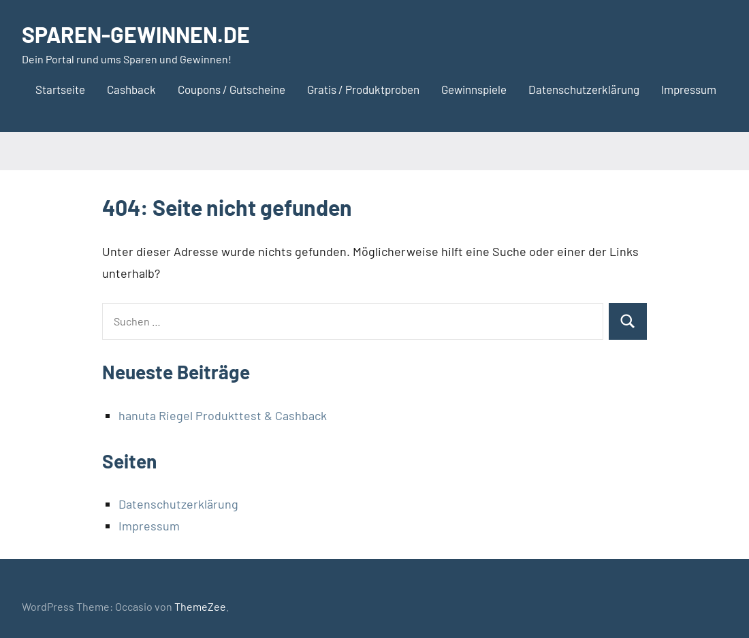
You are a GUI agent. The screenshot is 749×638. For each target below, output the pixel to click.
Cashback (131, 89)
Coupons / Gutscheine (231, 89)
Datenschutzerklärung (583, 89)
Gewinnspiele (474, 89)
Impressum (688, 89)
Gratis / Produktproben (363, 89)
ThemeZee (200, 606)
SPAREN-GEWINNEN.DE (136, 34)
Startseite (60, 89)
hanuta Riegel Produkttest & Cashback (222, 415)
